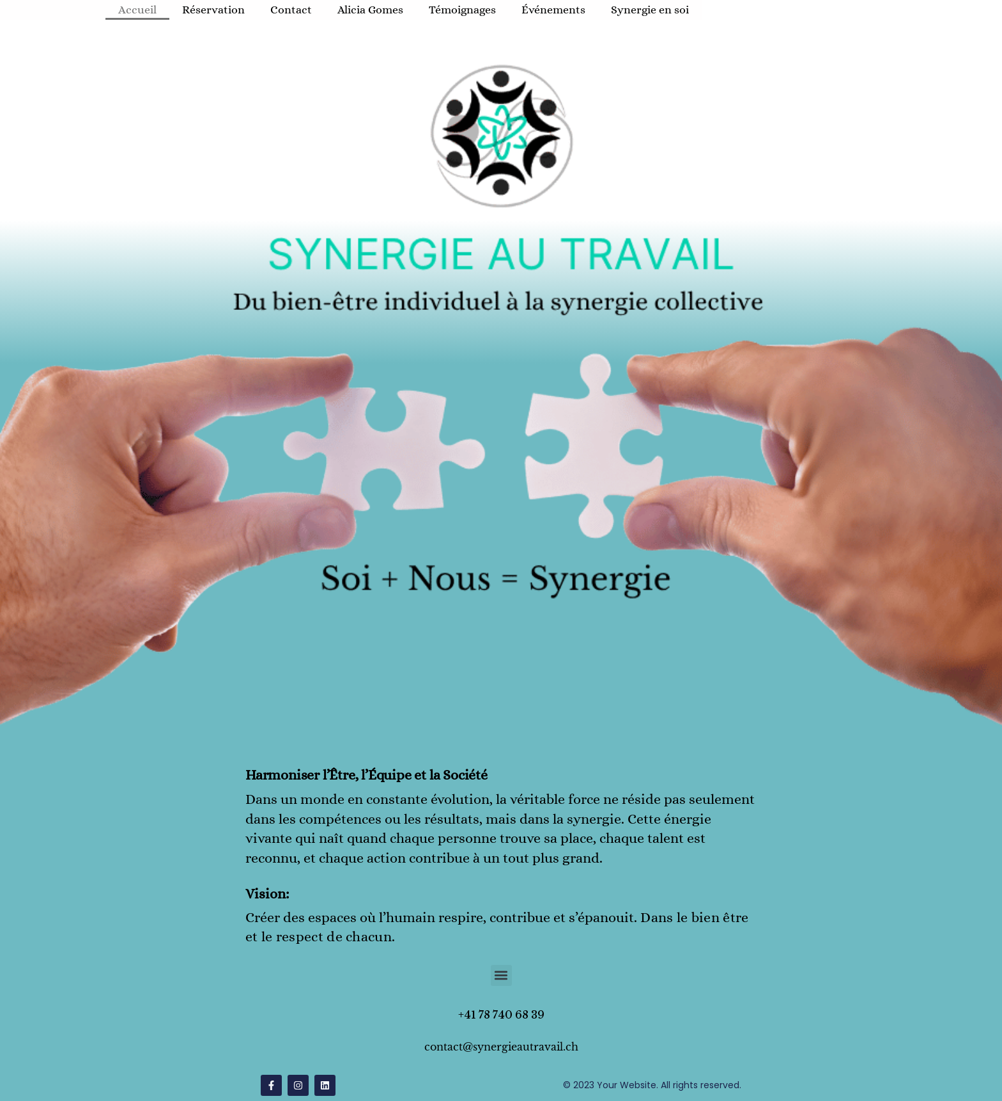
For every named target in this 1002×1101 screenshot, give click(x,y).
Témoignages (462, 9)
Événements (553, 9)
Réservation (213, 9)
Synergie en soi (650, 9)
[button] (501, 975)
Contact (291, 9)
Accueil (137, 9)
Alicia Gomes (370, 9)
